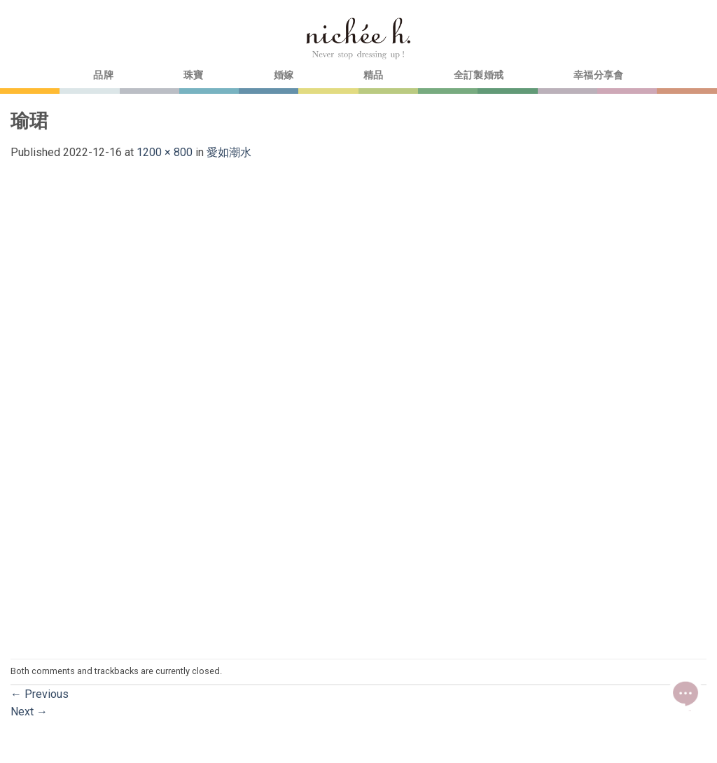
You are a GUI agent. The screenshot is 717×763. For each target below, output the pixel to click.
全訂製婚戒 (478, 75)
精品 (373, 75)
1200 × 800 (165, 152)
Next (29, 711)
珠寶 (193, 75)
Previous (40, 694)
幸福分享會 (598, 75)
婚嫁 (284, 75)
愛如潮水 (229, 152)
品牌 (103, 75)
